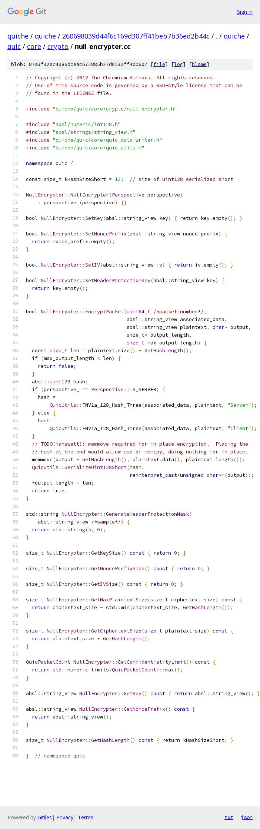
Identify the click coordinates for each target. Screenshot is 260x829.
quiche (18, 36)
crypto (58, 46)
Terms (85, 817)
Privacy (64, 817)
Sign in (245, 11)
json (247, 817)
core (34, 46)
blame (199, 64)
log (178, 64)
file (159, 64)
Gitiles (44, 817)
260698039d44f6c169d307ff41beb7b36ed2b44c (136, 36)
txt (228, 817)
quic (14, 46)
